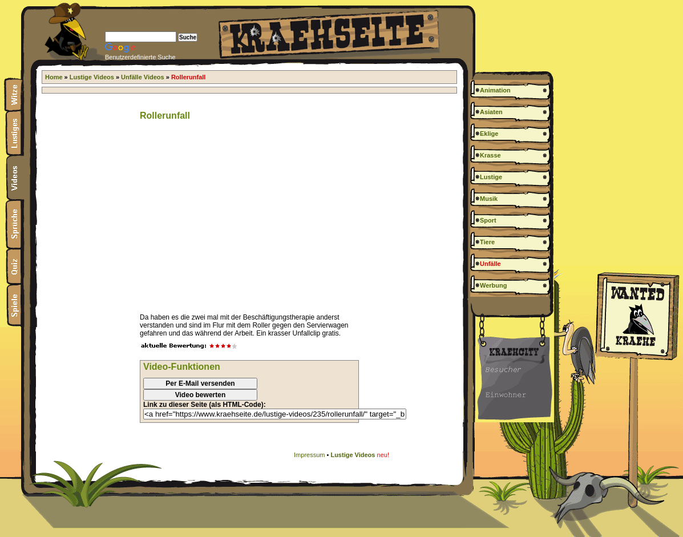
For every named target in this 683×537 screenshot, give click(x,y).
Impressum (309, 454)
